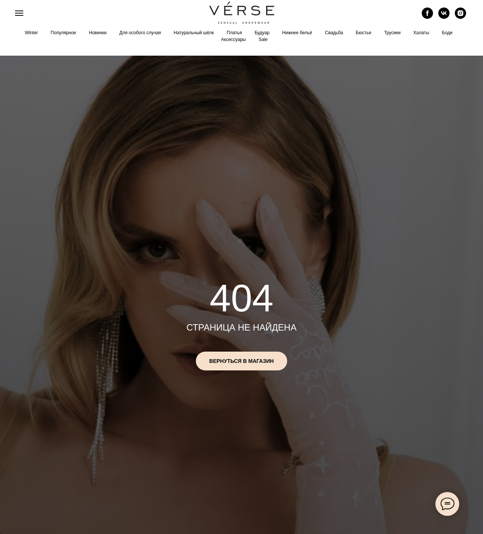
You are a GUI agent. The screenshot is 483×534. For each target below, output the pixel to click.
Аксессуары (233, 39)
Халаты (421, 32)
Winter (31, 32)
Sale (263, 39)
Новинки (98, 32)
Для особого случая (140, 32)
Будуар (261, 32)
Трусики (392, 32)
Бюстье (363, 32)
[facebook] (427, 17)
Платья (234, 32)
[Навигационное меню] (19, 13)
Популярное (63, 32)
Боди (447, 32)
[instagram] (460, 17)
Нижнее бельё (297, 32)
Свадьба (334, 32)
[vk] (444, 17)
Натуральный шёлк (194, 32)
